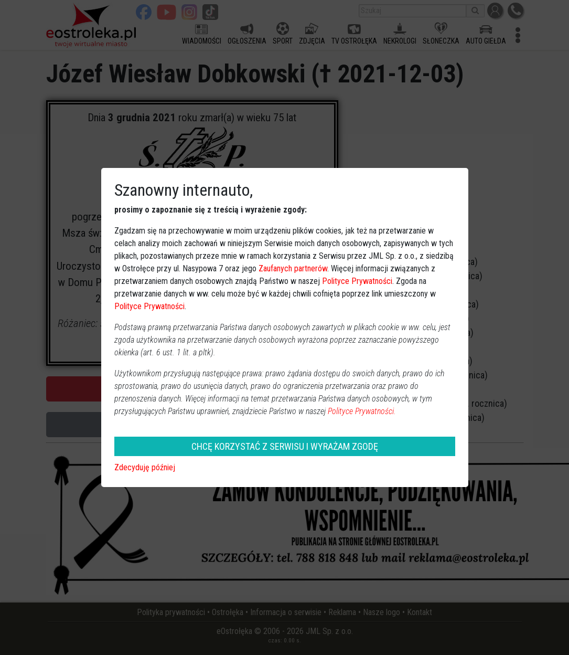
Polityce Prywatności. (362, 411)
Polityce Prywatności (357, 281)
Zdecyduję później (144, 467)
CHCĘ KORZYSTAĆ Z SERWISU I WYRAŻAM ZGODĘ (284, 446)
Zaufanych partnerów (293, 268)
